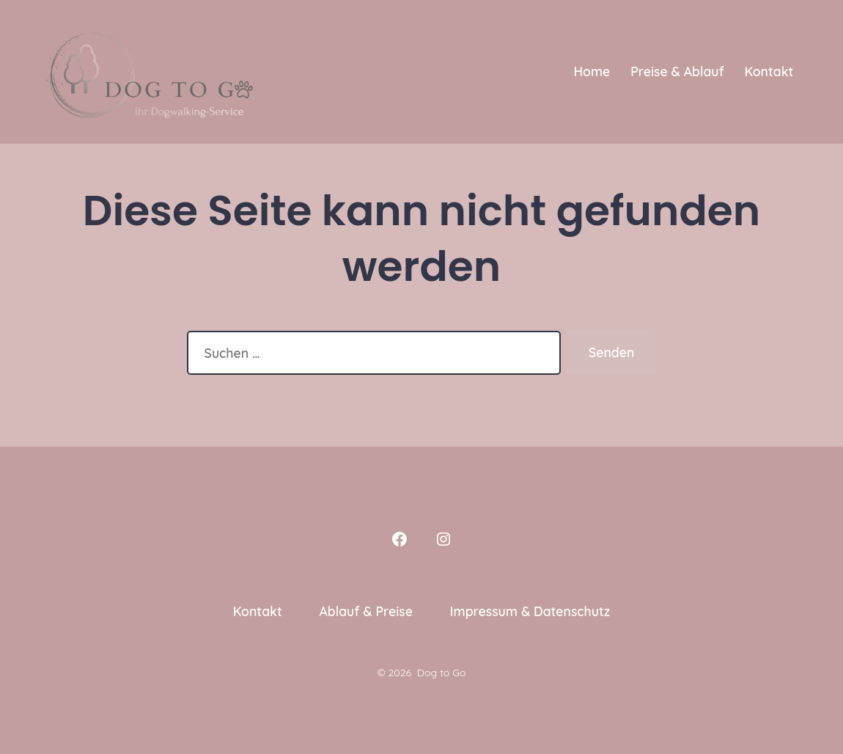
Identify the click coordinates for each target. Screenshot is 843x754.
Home (591, 71)
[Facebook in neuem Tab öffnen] (399, 539)
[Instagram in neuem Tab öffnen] (443, 539)
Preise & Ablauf (677, 71)
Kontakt (768, 71)
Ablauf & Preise (366, 611)
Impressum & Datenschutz (530, 611)
